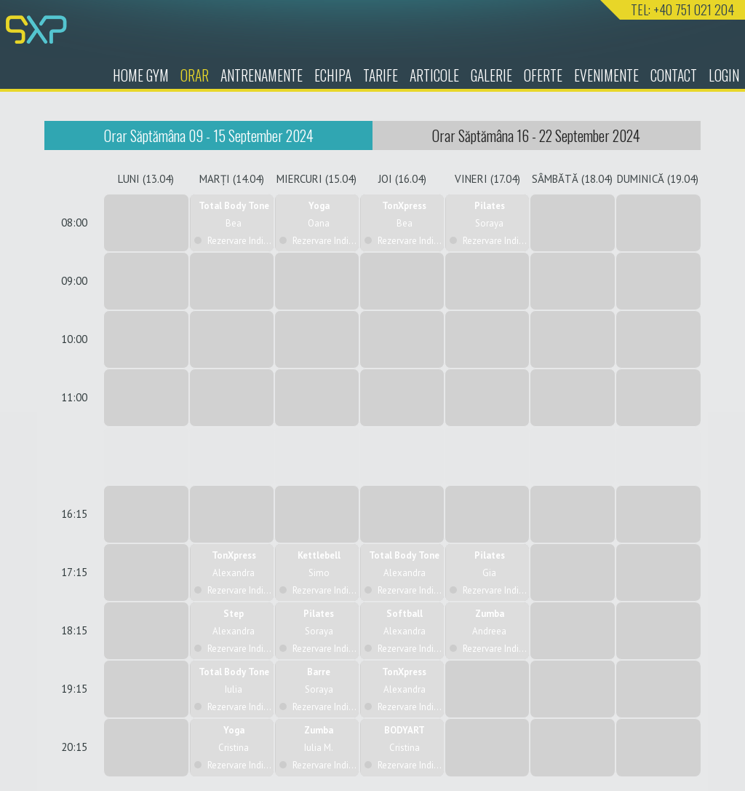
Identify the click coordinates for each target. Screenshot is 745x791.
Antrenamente (261, 75)
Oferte (543, 75)
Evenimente (606, 75)
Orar (194, 75)
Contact (673, 75)
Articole (434, 75)
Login (724, 75)
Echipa (332, 75)
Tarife (380, 75)
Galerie (491, 75)
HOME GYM (141, 75)
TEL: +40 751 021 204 (682, 9)
